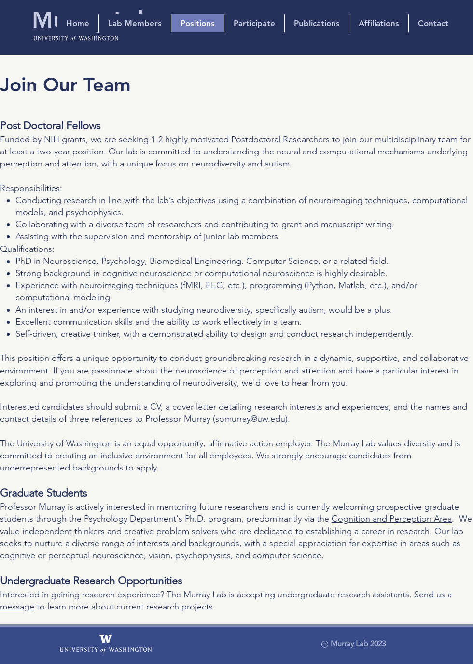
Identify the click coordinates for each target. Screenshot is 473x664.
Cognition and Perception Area (392, 518)
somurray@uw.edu (250, 419)
